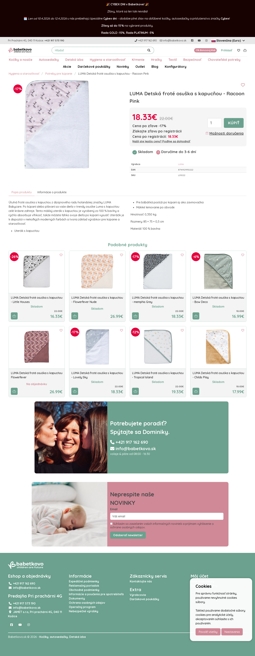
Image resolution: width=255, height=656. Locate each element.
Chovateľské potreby (224, 60)
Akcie (67, 66)
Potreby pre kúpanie (58, 73)
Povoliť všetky (208, 632)
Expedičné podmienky (84, 581)
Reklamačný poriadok (84, 585)
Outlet (140, 66)
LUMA (181, 164)
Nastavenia (232, 632)
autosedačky (59, 637)
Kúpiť (234, 122)
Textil (172, 60)
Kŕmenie (138, 60)
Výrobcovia (138, 595)
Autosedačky (49, 60)
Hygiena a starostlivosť (107, 60)
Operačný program (82, 607)
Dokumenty (77, 598)
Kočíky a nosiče (20, 60)
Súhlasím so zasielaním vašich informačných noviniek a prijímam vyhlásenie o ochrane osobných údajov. (162, 525)
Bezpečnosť (192, 60)
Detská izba (74, 60)
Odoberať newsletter (128, 535)
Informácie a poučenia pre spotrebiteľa (96, 594)
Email (113, 509)
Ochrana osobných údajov (87, 602)
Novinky (123, 66)
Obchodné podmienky (84, 590)
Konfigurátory (175, 66)
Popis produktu (21, 192)
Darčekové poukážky (94, 66)
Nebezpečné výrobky (83, 611)
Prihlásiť (226, 50)
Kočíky (43, 637)
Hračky (156, 60)
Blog (154, 66)
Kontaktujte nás (141, 581)
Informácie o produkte (52, 192)
